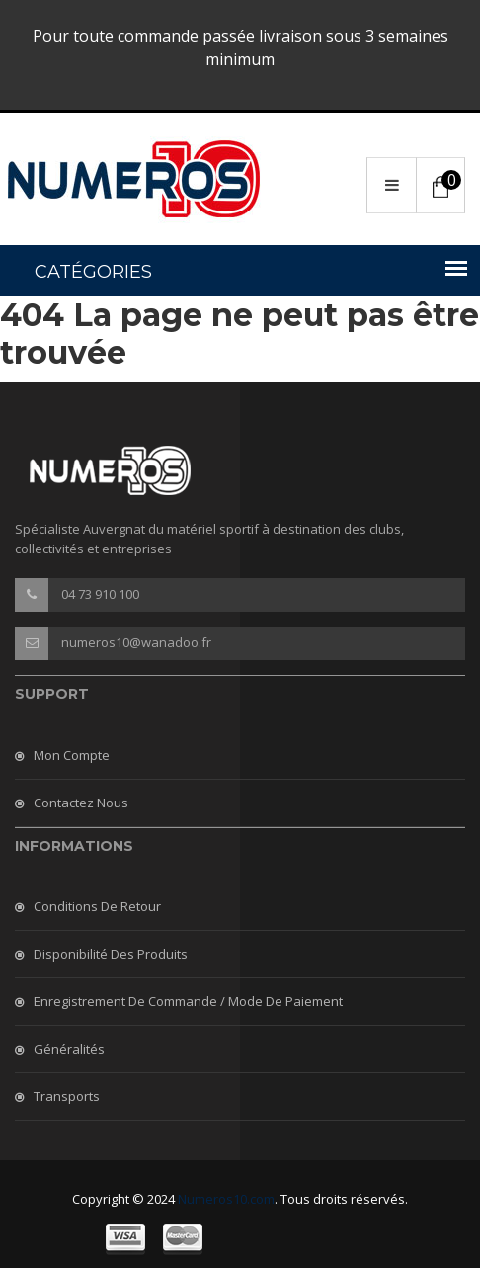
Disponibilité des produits (111, 954)
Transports (67, 1096)
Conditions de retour (97, 906)
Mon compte (72, 755)
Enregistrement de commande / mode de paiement (188, 1001)
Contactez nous (81, 802)
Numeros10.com (226, 1199)
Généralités (69, 1048)
